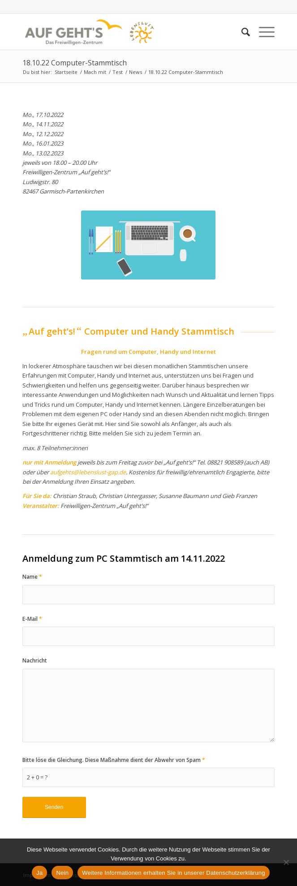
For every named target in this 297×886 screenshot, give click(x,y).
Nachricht (34, 660)
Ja (39, 872)
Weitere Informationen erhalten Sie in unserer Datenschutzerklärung (173, 872)
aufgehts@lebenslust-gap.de (88, 472)
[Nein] (285, 862)
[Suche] (241, 32)
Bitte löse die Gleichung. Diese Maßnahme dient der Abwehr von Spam (113, 760)
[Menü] (262, 32)
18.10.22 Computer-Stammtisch (74, 63)
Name (32, 577)
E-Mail (32, 619)
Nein (62, 872)
